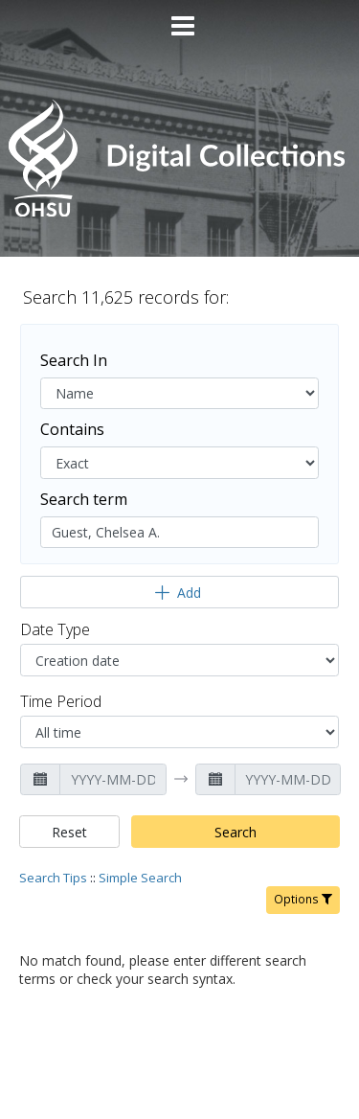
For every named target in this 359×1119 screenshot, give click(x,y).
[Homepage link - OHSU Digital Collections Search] (179, 212)
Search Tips (53, 877)
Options (303, 899)
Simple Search (140, 877)
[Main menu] (180, 18)
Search (235, 832)
